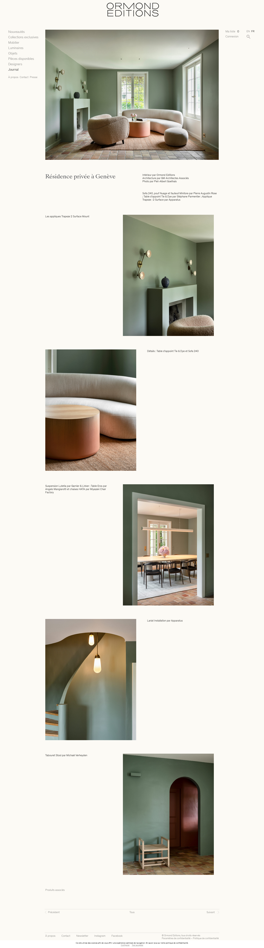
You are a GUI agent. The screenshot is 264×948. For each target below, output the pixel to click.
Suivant (211, 912)
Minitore (183, 193)
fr (252, 31)
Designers (15, 64)
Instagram (99, 935)
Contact (24, 77)
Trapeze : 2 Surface (153, 199)
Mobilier (13, 42)
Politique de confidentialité (206, 938)
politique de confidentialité (177, 943)
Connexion (231, 36)
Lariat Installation (156, 620)
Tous (132, 912)
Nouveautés (16, 32)
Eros (99, 485)
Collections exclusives (23, 37)
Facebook (117, 935)
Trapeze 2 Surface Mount (75, 216)
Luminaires (15, 48)
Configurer (125, 945)
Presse (33, 77)
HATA (82, 489)
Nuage (163, 193)
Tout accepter (137, 945)
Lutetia (62, 485)
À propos (13, 77)
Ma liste (232, 31)
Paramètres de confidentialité (176, 938)
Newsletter (82, 935)
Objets (12, 53)
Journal (13, 69)
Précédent (54, 912)
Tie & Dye (166, 196)
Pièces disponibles (21, 59)
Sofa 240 (147, 193)
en (248, 31)
